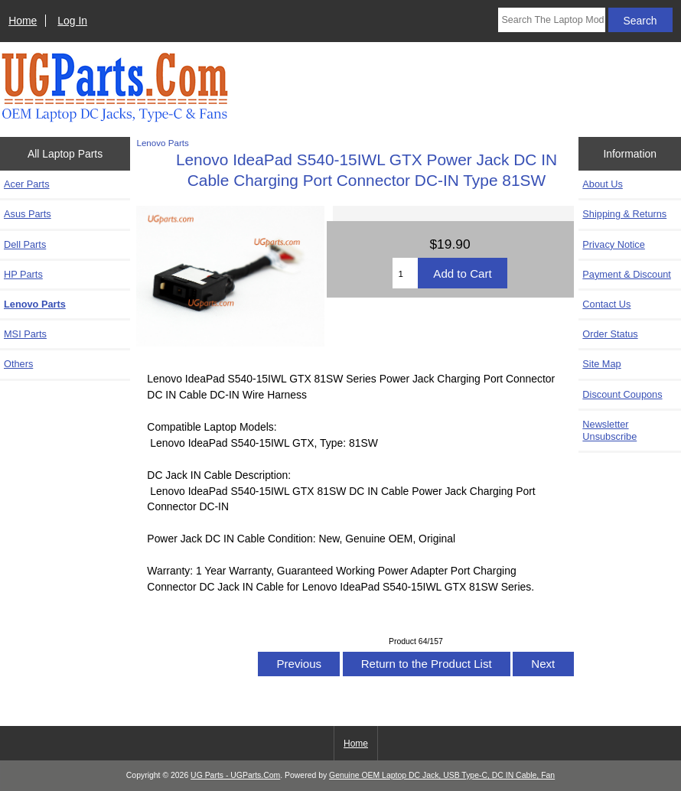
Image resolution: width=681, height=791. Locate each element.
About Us (602, 184)
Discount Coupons (622, 394)
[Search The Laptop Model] (551, 20)
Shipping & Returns (624, 214)
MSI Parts (25, 334)
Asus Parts (27, 214)
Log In (72, 21)
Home (22, 21)
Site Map (601, 363)
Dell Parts (25, 244)
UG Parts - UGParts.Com (235, 775)
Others (18, 363)
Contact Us (606, 304)
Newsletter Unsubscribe (609, 430)
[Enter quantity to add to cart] (405, 273)
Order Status (609, 334)
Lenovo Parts (162, 143)
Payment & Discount (626, 274)
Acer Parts (27, 184)
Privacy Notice (613, 244)
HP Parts (23, 274)
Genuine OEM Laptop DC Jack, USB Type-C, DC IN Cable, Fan (442, 775)
